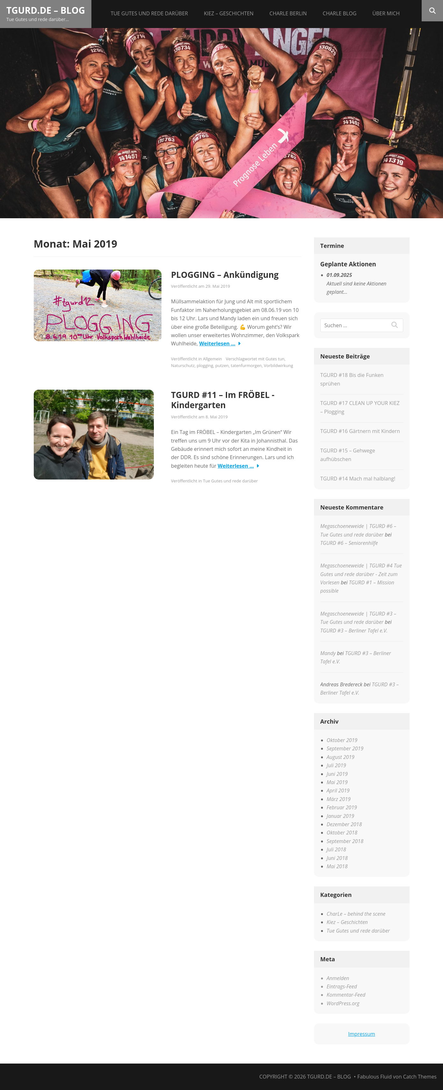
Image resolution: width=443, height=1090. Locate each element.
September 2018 (345, 841)
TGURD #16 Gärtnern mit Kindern (360, 431)
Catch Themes (420, 1076)
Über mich (386, 13)
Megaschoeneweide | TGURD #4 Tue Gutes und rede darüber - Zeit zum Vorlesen (361, 574)
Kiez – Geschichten (229, 13)
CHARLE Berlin (288, 13)
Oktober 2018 (342, 832)
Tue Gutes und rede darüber (149, 13)
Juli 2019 (336, 765)
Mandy (328, 653)
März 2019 (339, 799)
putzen (222, 365)
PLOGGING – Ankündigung (225, 274)
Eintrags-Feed (342, 986)
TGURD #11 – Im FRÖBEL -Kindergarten (223, 400)
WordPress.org (343, 1003)
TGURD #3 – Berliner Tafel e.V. (354, 630)
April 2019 (338, 790)
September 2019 (345, 748)
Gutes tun (275, 359)
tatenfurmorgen (246, 365)
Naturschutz (183, 365)
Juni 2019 (337, 773)
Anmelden (338, 978)
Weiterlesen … (217, 343)
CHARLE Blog (339, 13)
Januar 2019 (340, 815)
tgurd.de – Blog (45, 10)
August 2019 (340, 757)
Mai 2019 (337, 782)
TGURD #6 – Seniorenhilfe (349, 542)
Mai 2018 (337, 866)
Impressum (361, 1033)
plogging (205, 365)
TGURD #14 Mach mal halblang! (358, 478)
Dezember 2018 (344, 824)
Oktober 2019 (342, 740)
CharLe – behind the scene (356, 913)
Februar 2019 (342, 807)
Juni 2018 (337, 858)
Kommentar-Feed (346, 994)
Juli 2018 (336, 849)
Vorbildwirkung (278, 365)
